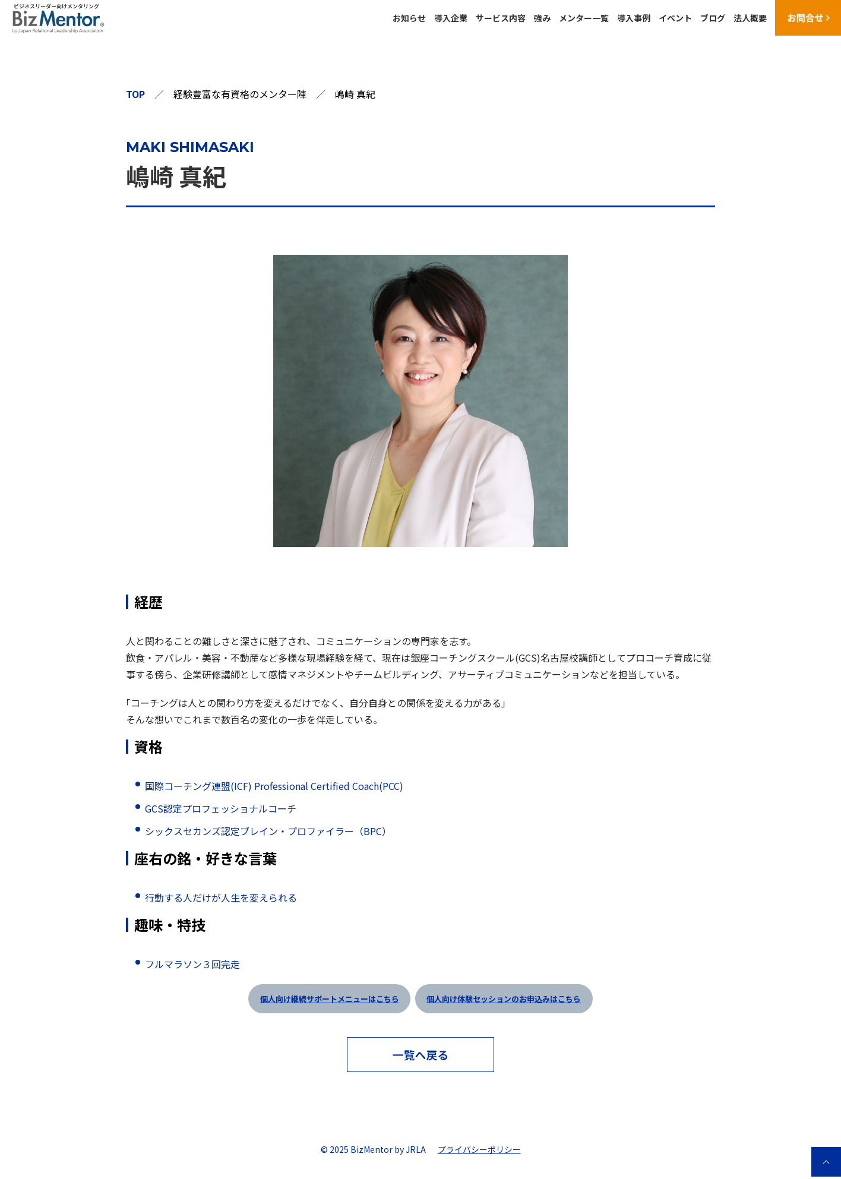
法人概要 (750, 18)
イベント (675, 18)
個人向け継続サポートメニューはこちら (329, 998)
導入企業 (450, 18)
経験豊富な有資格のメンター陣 (239, 94)
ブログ (712, 18)
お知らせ (409, 18)
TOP (135, 94)
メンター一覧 (584, 18)
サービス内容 (501, 18)
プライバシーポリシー (479, 1149)
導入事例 (633, 18)
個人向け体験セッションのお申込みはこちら (503, 998)
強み (542, 18)
